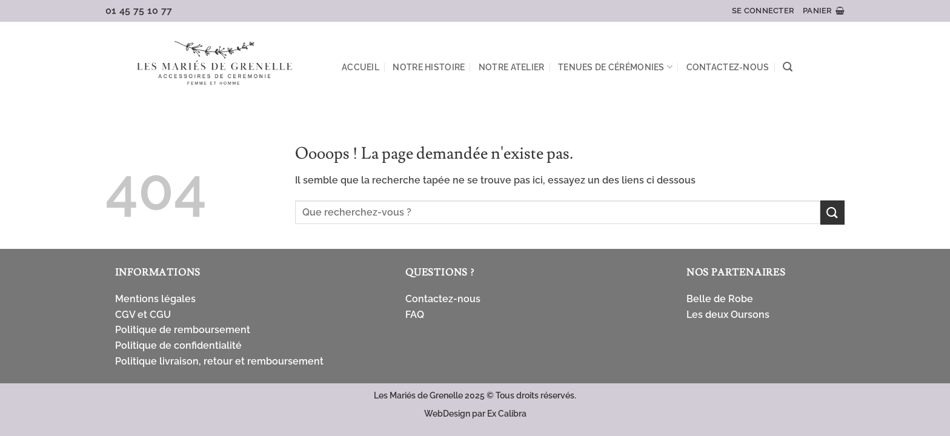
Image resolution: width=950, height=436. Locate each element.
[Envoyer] (832, 212)
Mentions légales (155, 299)
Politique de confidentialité (178, 345)
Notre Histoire (429, 67)
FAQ (414, 314)
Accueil (360, 67)
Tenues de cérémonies (615, 67)
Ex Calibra (506, 413)
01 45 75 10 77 (139, 10)
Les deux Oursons (727, 314)
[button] (763, 11)
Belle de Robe (719, 299)
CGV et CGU (143, 314)
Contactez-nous (727, 67)
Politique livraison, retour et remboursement (219, 361)
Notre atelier (512, 67)
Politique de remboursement (182, 329)
